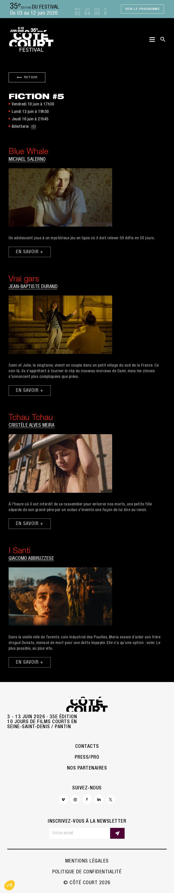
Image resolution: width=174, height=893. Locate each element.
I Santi (20, 551)
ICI (33, 127)
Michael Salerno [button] (27, 159)
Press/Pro (87, 757)
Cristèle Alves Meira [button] (31, 425)
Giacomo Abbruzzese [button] (31, 558)
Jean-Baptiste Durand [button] (33, 286)
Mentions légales (87, 861)
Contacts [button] (87, 746)
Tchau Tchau (31, 418)
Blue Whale (28, 152)
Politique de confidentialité (87, 872)
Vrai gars (24, 280)
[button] (9, 885)
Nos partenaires (87, 768)
